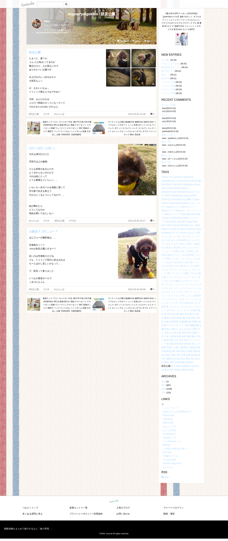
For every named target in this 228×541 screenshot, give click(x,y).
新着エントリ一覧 (79, 507)
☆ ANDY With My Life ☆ (175, 448)
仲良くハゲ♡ (168, 135)
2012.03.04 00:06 (136, 289)
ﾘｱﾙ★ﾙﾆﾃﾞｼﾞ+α (170, 456)
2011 (163, 392)
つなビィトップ (30, 507)
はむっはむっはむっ (42, 148)
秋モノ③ (165, 141)
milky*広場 (168, 422)
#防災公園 (34, 114)
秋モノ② (165, 162)
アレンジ (165, 115)
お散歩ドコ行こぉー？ (43, 231)
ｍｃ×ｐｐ (168, 467)
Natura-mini (168, 415)
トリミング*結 (168, 82)
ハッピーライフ (170, 408)
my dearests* (169, 434)
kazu (47, 21)
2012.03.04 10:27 (136, 220)
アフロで (165, 125)
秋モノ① (165, 155)
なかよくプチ (169, 426)
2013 (163, 385)
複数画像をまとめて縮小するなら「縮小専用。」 (28, 528)
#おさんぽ (59, 114)
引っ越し (165, 60)
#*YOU (72, 220)
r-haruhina (168, 419)
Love (136, 41)
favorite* (167, 445)
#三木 (46, 114)
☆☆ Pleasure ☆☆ (172, 441)
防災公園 (35, 52)
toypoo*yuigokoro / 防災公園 (91, 14)
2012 (163, 389)
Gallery (122, 41)
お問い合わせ (123, 513)
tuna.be (114, 501)
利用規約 (98, 513)
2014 (163, 381)
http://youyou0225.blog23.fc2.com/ (52, 32)
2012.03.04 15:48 (136, 114)
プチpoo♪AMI (169, 459)
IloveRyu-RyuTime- (172, 463)
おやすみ (165, 78)
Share (148, 41)
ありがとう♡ (168, 71)
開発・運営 (169, 513)
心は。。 (165, 74)
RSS (165, 477)
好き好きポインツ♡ (171, 67)
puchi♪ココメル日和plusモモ (177, 411)
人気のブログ (123, 507)
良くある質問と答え (32, 513)
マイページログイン (173, 507)
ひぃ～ (164, 148)
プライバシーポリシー (81, 513)
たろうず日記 (169, 430)
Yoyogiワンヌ (169, 437)
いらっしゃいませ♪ (170, 63)
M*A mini (167, 452)
